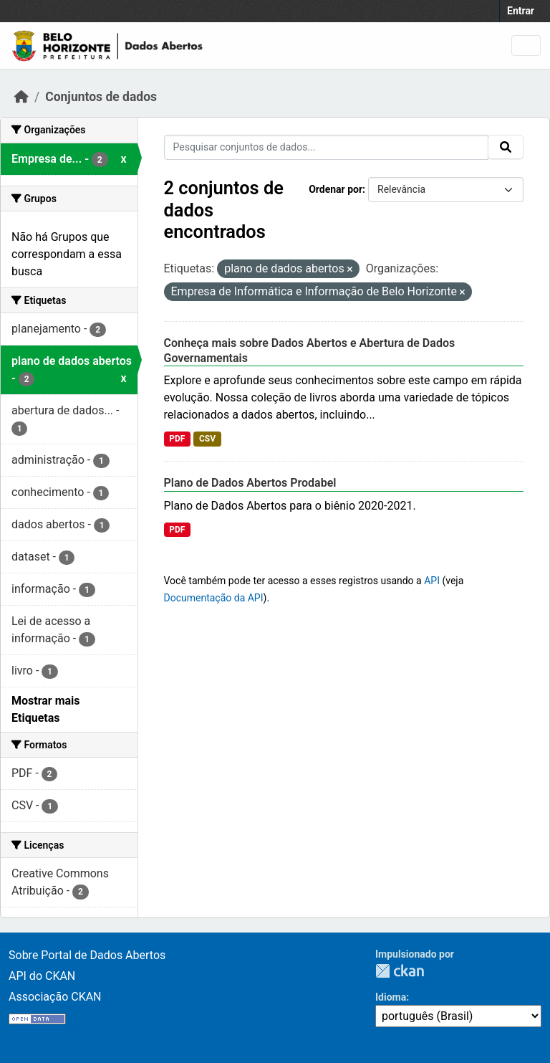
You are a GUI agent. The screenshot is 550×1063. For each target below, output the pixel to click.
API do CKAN (42, 976)
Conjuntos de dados (101, 97)
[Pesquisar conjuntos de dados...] (326, 147)
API (432, 580)
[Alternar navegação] (526, 45)
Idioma (390, 997)
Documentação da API (214, 598)
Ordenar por (335, 189)
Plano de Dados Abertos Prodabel (250, 483)
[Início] (21, 97)
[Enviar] (506, 147)
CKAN (399, 970)
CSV (207, 439)
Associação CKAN (55, 997)
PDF (177, 439)
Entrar (520, 10)
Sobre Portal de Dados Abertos (87, 955)
